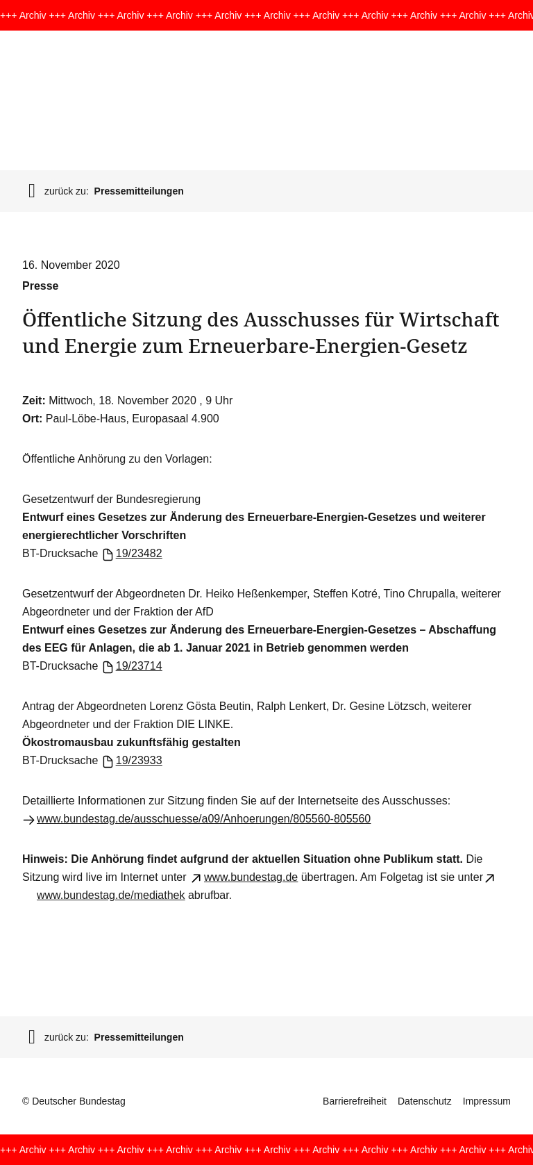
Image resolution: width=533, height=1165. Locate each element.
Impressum (487, 1101)
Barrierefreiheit (355, 1101)
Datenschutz (425, 1101)
